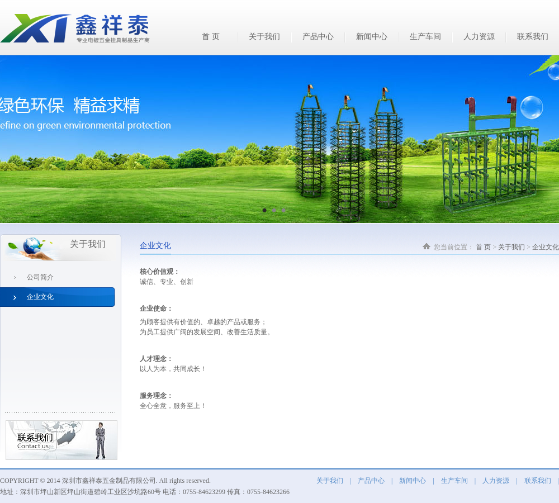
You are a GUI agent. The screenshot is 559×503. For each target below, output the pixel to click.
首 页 (211, 36)
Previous (20, 133)
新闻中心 (371, 36)
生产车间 (425, 36)
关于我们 (264, 36)
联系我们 (532, 36)
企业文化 (545, 247)
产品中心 (318, 36)
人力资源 (479, 36)
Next (539, 133)
